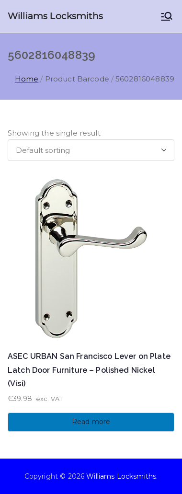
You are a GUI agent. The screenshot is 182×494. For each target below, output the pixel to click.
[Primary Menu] (166, 16)
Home (27, 78)
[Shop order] (91, 150)
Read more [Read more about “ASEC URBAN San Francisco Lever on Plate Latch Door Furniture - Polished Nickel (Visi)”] (91, 421)
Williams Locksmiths (55, 16)
